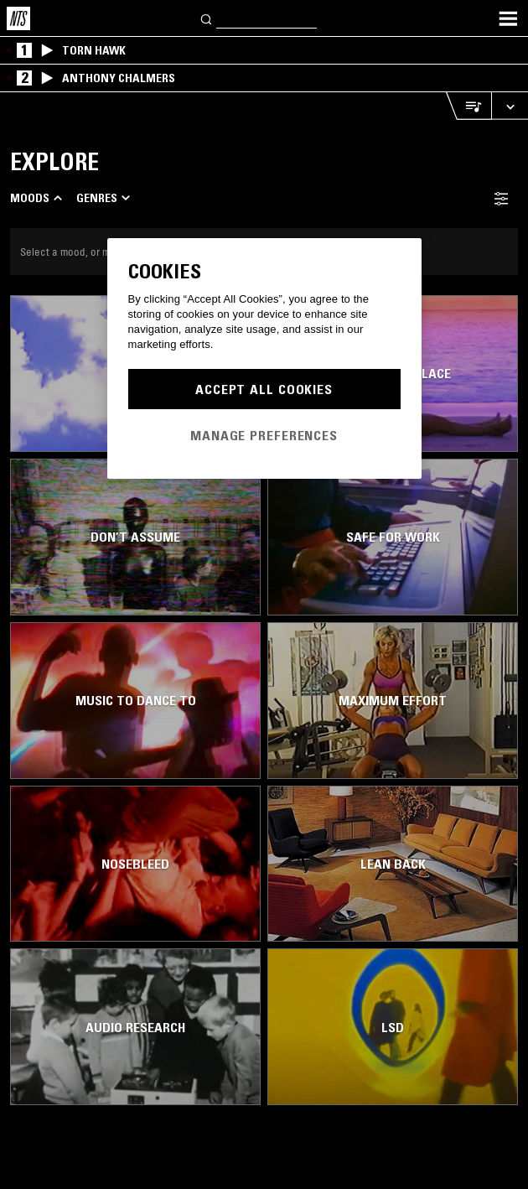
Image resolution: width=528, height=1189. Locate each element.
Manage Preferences (264, 435)
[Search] (207, 18)
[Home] (18, 18)
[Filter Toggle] (501, 198)
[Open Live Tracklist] (468, 106)
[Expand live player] (509, 106)
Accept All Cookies (264, 389)
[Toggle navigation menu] (507, 18)
